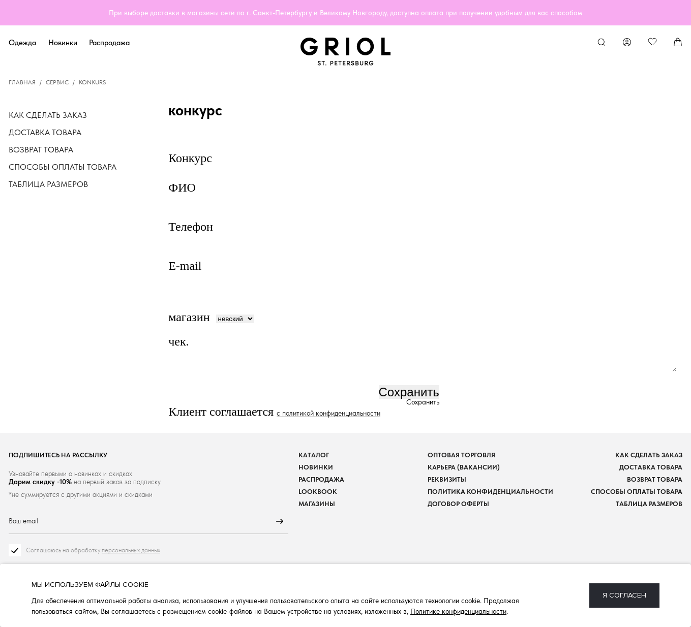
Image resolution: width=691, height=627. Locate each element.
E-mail (186, 266)
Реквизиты (447, 479)
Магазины (316, 504)
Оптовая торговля (461, 455)
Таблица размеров (48, 184)
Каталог (313, 455)
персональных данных (131, 550)
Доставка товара (45, 132)
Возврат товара (41, 149)
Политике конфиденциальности (458, 611)
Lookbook (317, 491)
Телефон (192, 227)
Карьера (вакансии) (464, 467)
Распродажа (109, 42)
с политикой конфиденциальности (328, 413)
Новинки (62, 42)
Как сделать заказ (48, 115)
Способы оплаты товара (62, 167)
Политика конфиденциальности (490, 491)
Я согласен (624, 595)
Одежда (22, 42)
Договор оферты (458, 504)
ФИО (183, 187)
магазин (188, 317)
